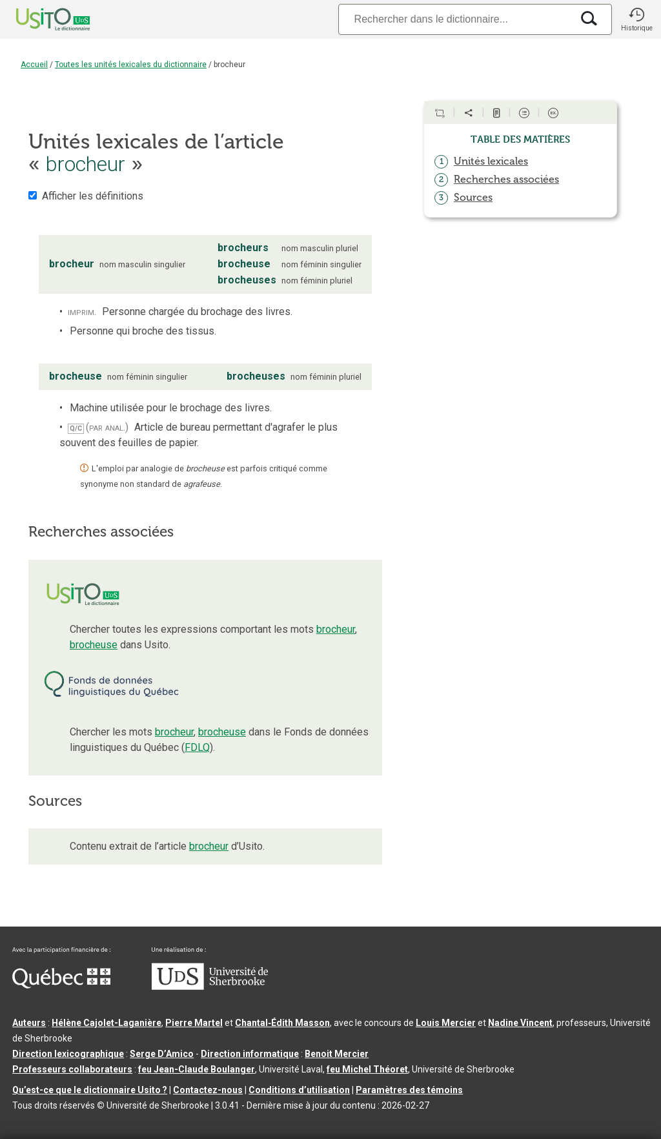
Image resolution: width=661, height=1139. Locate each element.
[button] (636, 19)
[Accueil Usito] (38, 19)
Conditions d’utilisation (299, 1090)
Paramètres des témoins (409, 1090)
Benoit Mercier (337, 1054)
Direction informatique (250, 1054)
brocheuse (93, 645)
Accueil (34, 64)
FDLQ (197, 747)
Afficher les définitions (92, 196)
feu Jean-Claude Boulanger (196, 1069)
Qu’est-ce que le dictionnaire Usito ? (89, 1090)
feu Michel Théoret (367, 1069)
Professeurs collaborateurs (72, 1069)
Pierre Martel (194, 1023)
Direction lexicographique (68, 1054)
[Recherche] (455, 19)
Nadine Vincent (520, 1023)
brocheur (335, 629)
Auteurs (29, 1023)
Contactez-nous (208, 1090)
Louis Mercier (446, 1023)
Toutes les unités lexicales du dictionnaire (131, 64)
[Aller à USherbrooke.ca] (210, 986)
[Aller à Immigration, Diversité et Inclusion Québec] (61, 985)
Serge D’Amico (162, 1054)
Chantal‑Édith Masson (282, 1023)
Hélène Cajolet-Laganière (106, 1023)
